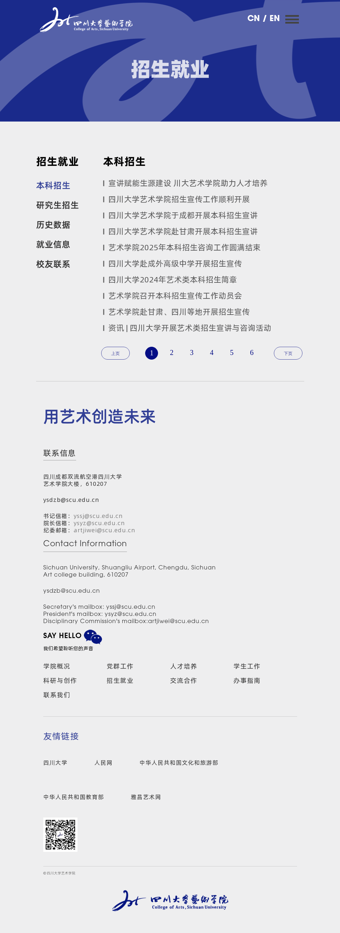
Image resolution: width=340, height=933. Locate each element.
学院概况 (56, 666)
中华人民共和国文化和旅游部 (178, 762)
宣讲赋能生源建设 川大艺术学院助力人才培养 (188, 183)
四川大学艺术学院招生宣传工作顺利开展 (179, 199)
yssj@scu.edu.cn (98, 516)
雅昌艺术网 (146, 797)
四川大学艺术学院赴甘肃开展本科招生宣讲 (183, 231)
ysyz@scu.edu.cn (99, 523)
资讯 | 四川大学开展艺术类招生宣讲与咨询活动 (189, 327)
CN (254, 19)
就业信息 (53, 244)
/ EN (271, 19)
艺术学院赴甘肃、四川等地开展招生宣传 (179, 311)
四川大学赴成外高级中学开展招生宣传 (175, 263)
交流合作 (183, 680)
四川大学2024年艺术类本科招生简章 (172, 279)
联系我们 (56, 694)
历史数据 (53, 224)
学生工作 (247, 666)
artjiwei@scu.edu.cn (104, 530)
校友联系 (53, 263)
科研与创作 (60, 680)
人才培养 (183, 666)
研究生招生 (57, 204)
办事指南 (247, 680)
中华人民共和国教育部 (73, 797)
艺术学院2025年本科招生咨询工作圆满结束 (184, 247)
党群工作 (120, 666)
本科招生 (53, 185)
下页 (288, 353)
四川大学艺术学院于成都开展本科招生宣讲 (183, 215)
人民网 (103, 762)
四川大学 (55, 762)
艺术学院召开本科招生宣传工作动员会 (175, 295)
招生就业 (120, 680)
